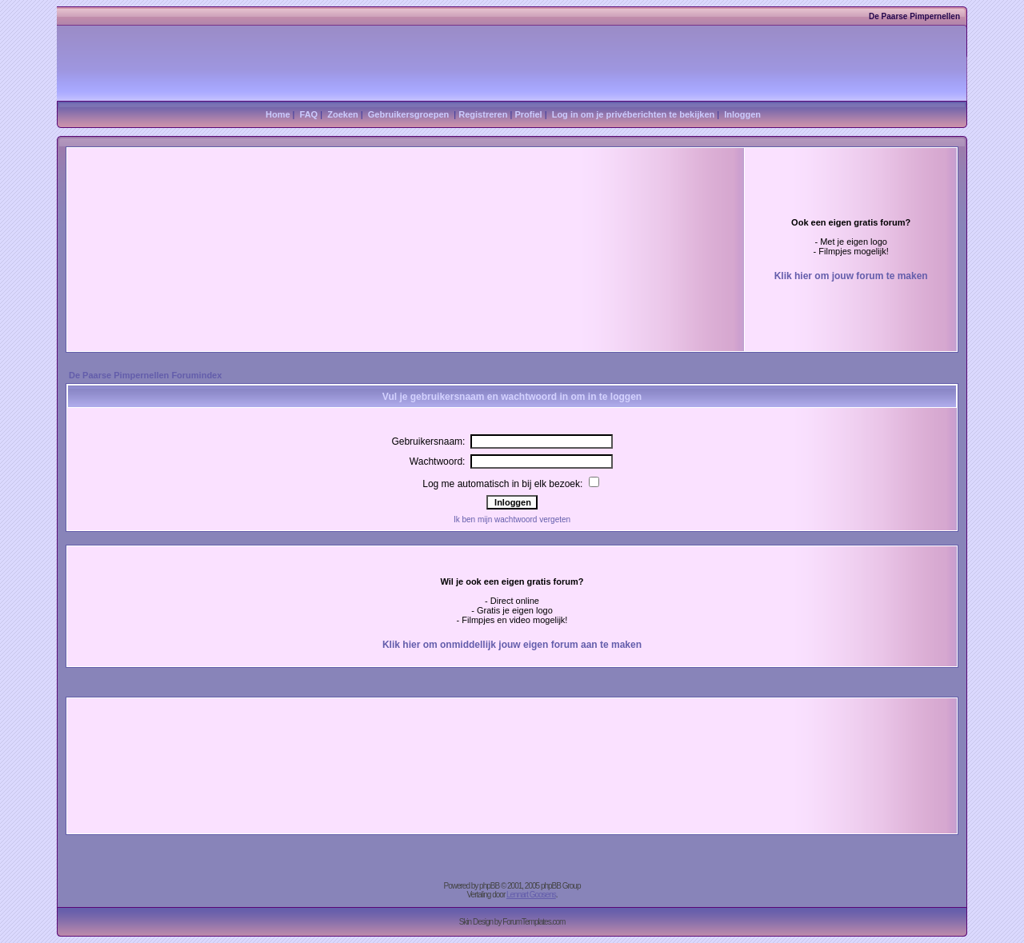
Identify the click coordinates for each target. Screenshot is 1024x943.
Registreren (482, 114)
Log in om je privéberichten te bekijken (633, 114)
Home (278, 114)
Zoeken (342, 114)
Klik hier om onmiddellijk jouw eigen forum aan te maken (512, 644)
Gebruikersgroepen (408, 114)
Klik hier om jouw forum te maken (851, 276)
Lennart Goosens (531, 894)
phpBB (489, 885)
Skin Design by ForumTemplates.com (512, 921)
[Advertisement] (318, 216)
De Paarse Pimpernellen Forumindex (145, 375)
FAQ (309, 114)
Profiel (528, 114)
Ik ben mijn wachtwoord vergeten (512, 519)
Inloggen (742, 114)
